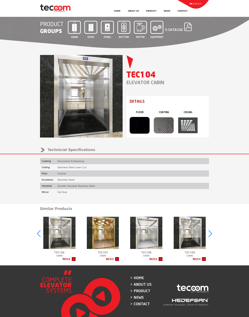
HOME (117, 11)
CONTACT (183, 11)
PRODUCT (151, 11)
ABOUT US (133, 11)
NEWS (167, 11)
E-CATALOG (174, 27)
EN (191, 4)
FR (200, 4)
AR (195, 4)
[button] (39, 233)
